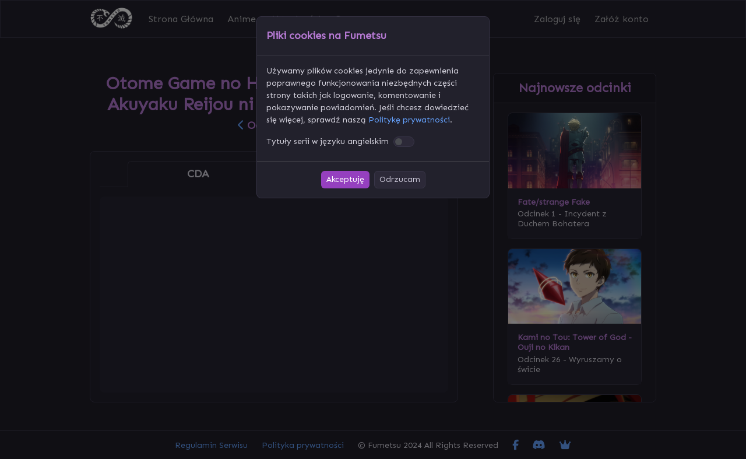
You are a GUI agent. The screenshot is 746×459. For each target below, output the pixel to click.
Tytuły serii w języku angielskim (327, 141)
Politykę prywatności (409, 120)
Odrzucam (399, 179)
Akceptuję (345, 179)
